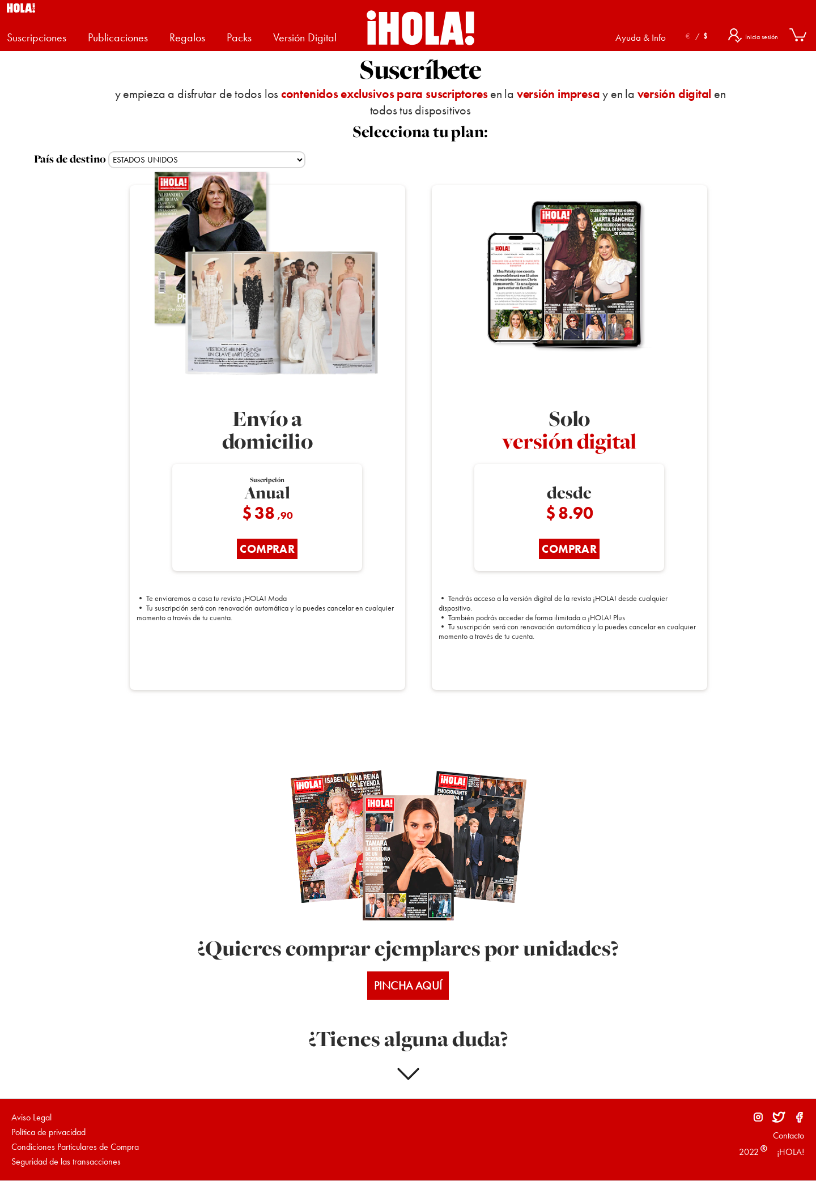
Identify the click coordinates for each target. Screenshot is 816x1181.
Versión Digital (305, 37)
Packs (239, 37)
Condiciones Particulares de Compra (75, 1147)
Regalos (187, 37)
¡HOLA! (789, 1152)
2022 (749, 1152)
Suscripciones (36, 37)
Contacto (788, 1135)
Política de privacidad (48, 1132)
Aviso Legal (31, 1117)
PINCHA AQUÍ (408, 985)
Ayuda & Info (640, 37)
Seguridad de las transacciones (66, 1161)
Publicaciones (118, 37)
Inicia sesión (761, 36)
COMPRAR (267, 549)
